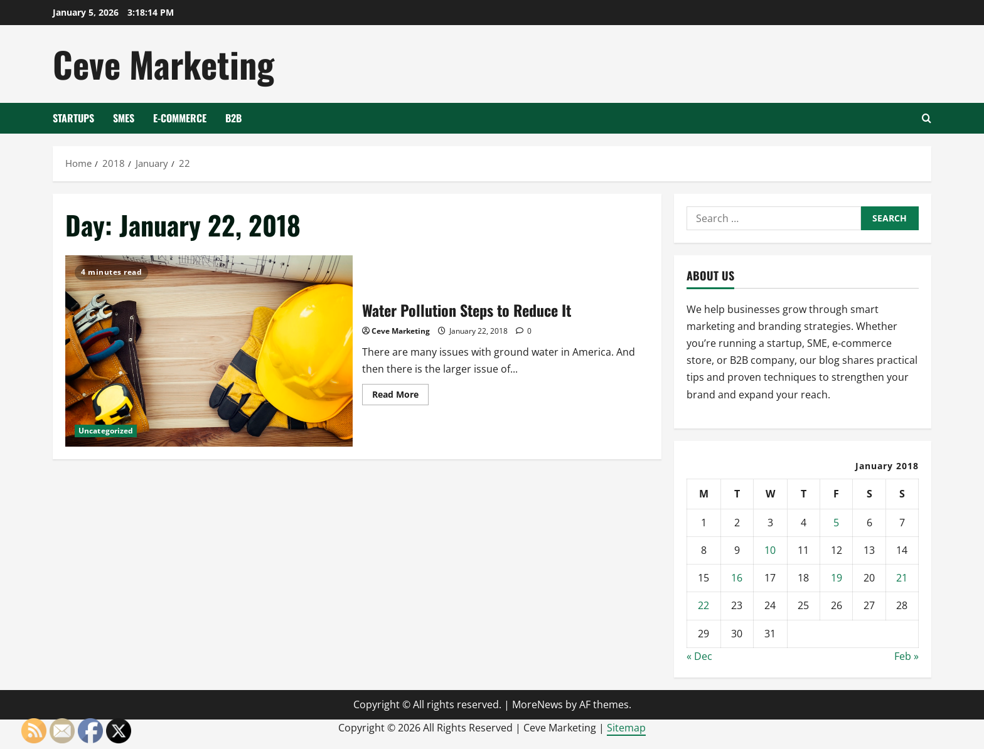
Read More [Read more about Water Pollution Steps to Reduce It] (400, 396)
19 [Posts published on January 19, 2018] (836, 578)
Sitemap (626, 728)
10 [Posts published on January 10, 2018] (770, 550)
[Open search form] (926, 118)
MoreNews (537, 704)
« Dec (699, 656)
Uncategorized (105, 430)
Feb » (906, 656)
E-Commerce (179, 117)
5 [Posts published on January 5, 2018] (836, 522)
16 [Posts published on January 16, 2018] (736, 578)
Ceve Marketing (163, 64)
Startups (73, 117)
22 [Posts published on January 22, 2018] (703, 605)
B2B (233, 117)
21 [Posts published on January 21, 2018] (901, 578)
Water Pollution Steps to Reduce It (209, 351)
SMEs (123, 117)
